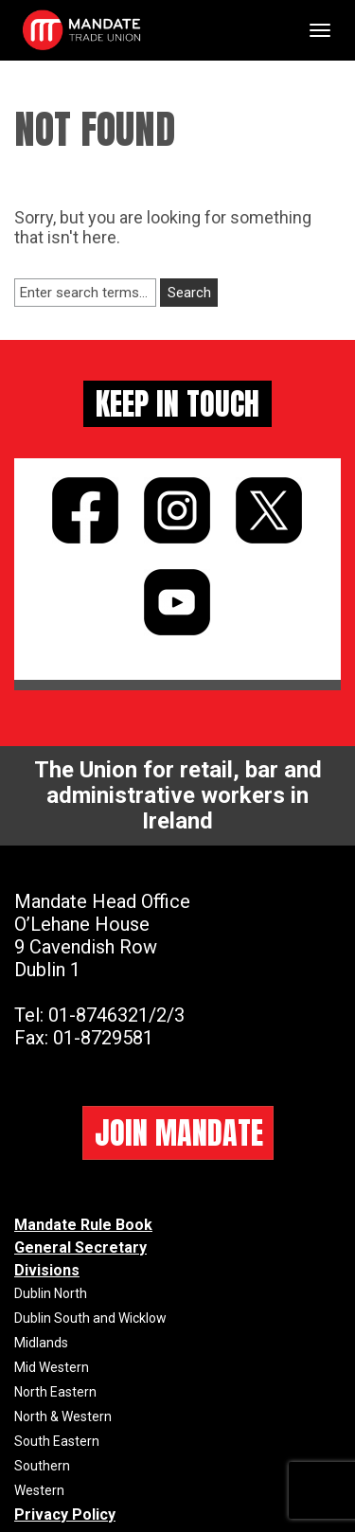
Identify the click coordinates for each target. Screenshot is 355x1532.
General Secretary (80, 1247)
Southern (42, 1465)
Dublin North (50, 1293)
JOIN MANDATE (179, 1133)
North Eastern (55, 1391)
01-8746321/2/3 (116, 1015)
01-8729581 (103, 1037)
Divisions (47, 1270)
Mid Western (51, 1367)
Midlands (41, 1342)
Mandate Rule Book (83, 1225)
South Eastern (56, 1441)
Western (39, 1490)
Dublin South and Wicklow (90, 1318)
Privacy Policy (64, 1514)
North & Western (63, 1416)
